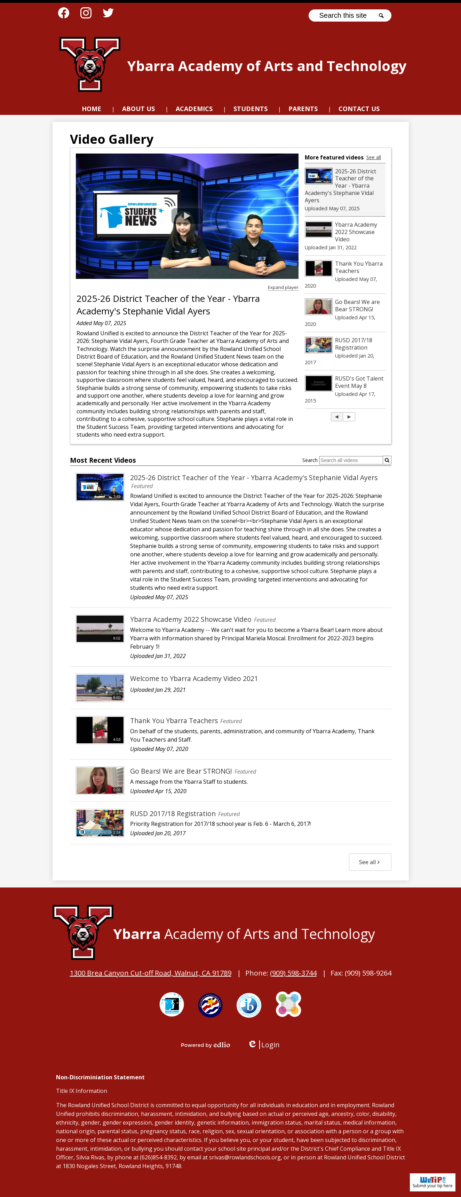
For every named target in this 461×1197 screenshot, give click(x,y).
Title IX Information (81, 1091)
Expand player (283, 287)
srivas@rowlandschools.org (245, 1157)
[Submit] (387, 460)
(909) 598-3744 (293, 973)
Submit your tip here (433, 1182)
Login (263, 1044)
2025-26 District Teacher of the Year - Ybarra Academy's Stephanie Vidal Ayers (168, 304)
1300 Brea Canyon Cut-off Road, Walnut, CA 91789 (150, 973)
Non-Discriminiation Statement (100, 1077)
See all (373, 157)
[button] (138, 109)
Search (310, 460)
